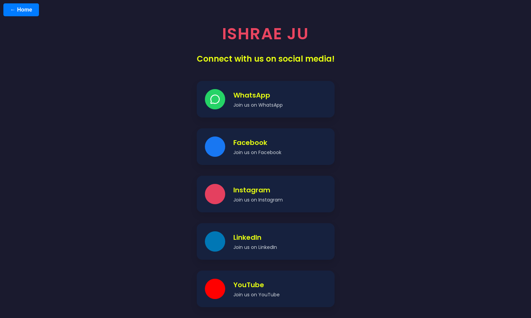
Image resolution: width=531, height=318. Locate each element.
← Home (21, 10)
